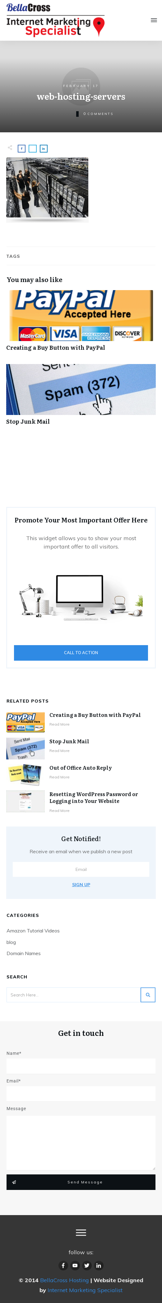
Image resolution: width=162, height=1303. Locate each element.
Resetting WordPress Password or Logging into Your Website (93, 797)
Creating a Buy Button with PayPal (95, 714)
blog (11, 942)
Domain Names (24, 953)
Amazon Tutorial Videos (33, 930)
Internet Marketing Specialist (85, 1290)
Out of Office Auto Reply (80, 767)
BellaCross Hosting (64, 1280)
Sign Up (81, 884)
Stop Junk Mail (69, 741)
